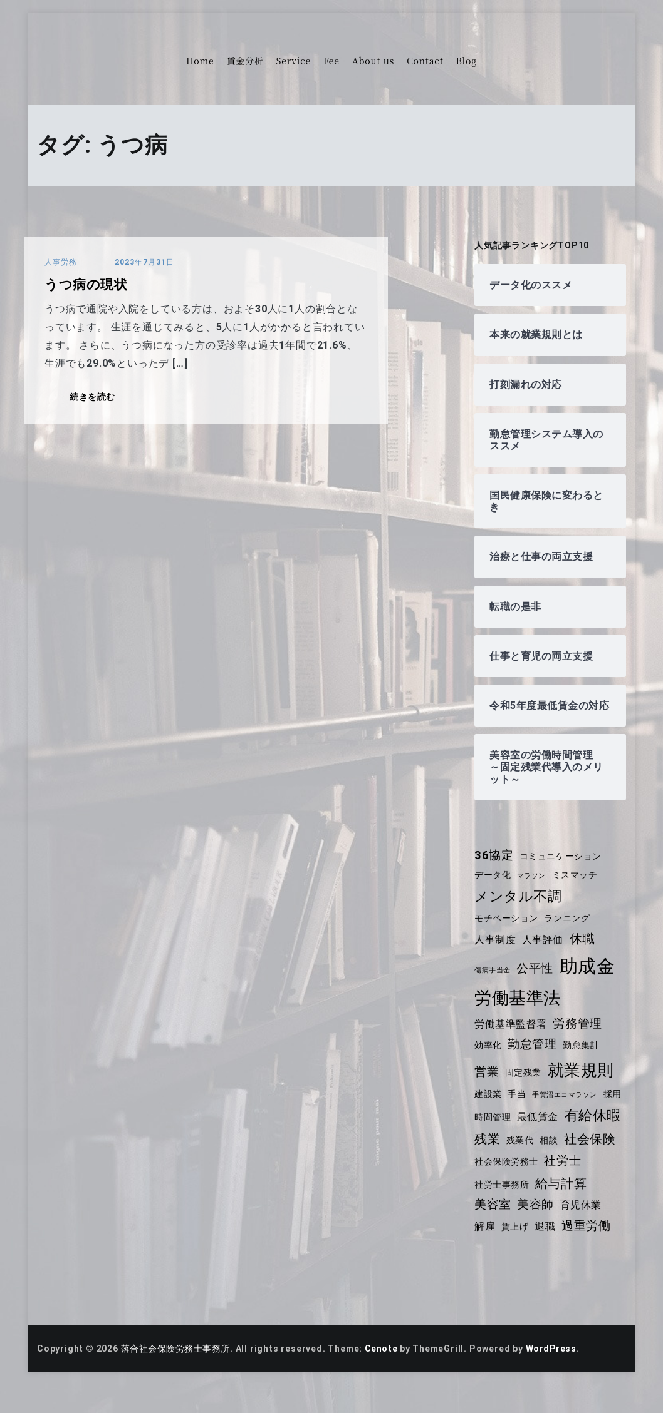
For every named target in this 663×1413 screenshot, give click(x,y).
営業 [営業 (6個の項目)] (486, 1084)
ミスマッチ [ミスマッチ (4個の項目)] (576, 887)
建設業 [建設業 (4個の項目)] (488, 1106)
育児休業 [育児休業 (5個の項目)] (495, 1234)
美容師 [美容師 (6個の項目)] (594, 1215)
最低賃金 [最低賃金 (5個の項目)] (563, 1124)
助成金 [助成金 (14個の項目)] (589, 978)
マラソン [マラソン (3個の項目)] (532, 888)
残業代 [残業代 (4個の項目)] (583, 1148)
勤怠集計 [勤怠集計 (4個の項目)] (582, 1058)
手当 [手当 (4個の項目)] (517, 1106)
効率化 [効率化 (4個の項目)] (488, 1058)
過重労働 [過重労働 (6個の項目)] (499, 1254)
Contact (425, 60)
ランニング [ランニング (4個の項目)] (568, 930)
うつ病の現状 (86, 284)
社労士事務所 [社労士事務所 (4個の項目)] (545, 1192)
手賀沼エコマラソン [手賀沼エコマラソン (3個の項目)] (566, 1107)
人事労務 (60, 262)
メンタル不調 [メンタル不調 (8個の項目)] (518, 908)
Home (200, 60)
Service (293, 60)
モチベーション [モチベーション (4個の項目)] (507, 930)
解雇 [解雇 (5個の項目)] (533, 1234)
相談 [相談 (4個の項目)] (613, 1148)
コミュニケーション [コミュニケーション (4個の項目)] (561, 868)
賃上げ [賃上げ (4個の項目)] (563, 1235)
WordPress (555, 1377)
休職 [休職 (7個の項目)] (584, 950)
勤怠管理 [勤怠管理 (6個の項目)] (533, 1057)
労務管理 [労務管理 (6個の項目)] (578, 1036)
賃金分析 (244, 60)
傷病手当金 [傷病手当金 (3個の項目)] (492, 982)
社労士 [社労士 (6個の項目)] (492, 1191)
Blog (466, 60)
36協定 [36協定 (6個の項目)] (494, 867)
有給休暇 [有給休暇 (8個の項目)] (502, 1146)
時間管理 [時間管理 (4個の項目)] (517, 1125)
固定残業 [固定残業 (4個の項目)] (523, 1084)
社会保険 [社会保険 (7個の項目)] (500, 1169)
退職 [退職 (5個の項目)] (594, 1234)
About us (373, 60)
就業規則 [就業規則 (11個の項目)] (581, 1082)
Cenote (383, 1377)
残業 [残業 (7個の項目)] (551, 1146)
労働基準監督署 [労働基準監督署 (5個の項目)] (511, 1036)
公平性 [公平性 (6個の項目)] (536, 980)
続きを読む (93, 397)
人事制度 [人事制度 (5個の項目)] (495, 951)
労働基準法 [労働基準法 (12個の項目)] (517, 1010)
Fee (331, 60)
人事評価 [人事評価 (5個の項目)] (544, 951)
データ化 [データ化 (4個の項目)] (492, 887)
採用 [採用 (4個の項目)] (483, 1125)
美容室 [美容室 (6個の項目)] (551, 1215)
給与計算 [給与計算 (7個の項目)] (500, 1214)
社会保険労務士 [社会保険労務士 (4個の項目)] (565, 1171)
